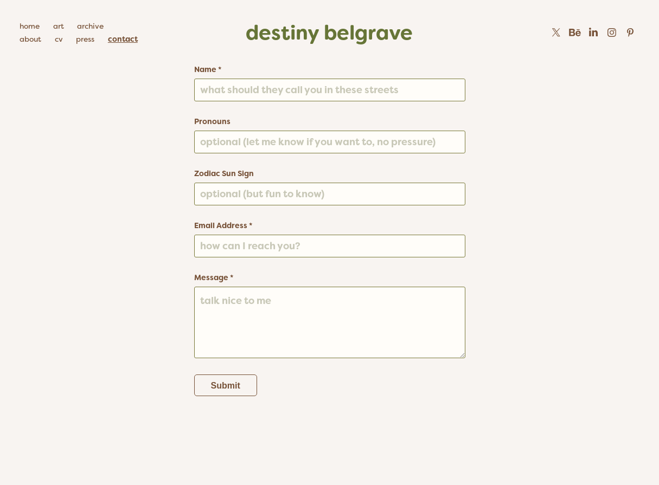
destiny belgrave (329, 33)
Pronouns (212, 121)
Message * (213, 277)
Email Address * (223, 225)
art (58, 26)
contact (123, 39)
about (30, 39)
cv (59, 39)
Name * (207, 69)
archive (90, 26)
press (85, 39)
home (30, 26)
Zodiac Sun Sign (224, 173)
